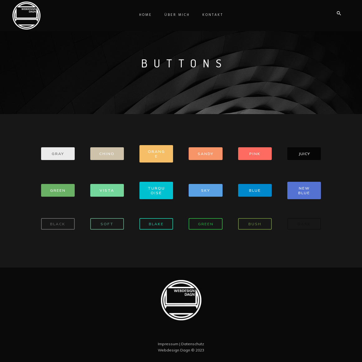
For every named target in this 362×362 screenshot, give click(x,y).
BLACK (57, 224)
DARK (304, 224)
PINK (255, 153)
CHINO (107, 153)
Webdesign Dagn (174, 350)
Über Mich (177, 15)
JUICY (304, 153)
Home (145, 15)
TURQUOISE (156, 190)
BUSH (254, 224)
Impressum (168, 343)
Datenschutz (192, 343)
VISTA (107, 190)
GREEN (58, 190)
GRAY (58, 153)
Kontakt (212, 15)
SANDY (206, 153)
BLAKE (156, 224)
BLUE (255, 190)
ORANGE (156, 153)
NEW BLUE (304, 190)
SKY (205, 190)
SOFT (107, 224)
